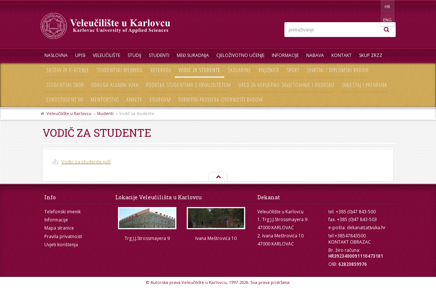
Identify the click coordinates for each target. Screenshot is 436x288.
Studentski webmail (120, 70)
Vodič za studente (199, 70)
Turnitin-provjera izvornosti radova (220, 99)
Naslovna (56, 55)
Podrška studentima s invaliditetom (188, 84)
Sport (293, 70)
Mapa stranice (59, 228)
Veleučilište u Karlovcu (69, 113)
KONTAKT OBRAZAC (349, 242)
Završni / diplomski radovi (338, 70)
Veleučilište (106, 55)
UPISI (80, 55)
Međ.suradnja (193, 55)
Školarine (239, 70)
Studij (134, 55)
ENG (388, 6)
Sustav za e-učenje (67, 70)
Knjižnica (268, 70)
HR (373, 6)
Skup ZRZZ (370, 55)
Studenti (159, 55)
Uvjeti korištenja (61, 244)
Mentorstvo (105, 99)
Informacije (285, 55)
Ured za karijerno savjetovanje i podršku (286, 84)
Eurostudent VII (64, 99)
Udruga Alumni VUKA (115, 84)
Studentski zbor (65, 84)
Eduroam (160, 99)
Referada (161, 70)
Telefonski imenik (62, 212)
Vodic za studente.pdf (86, 161)
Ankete (134, 99)
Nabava (315, 55)
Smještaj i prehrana (364, 84)
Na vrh (218, 177)
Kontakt (341, 55)
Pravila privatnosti (63, 236)
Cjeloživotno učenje (240, 55)
